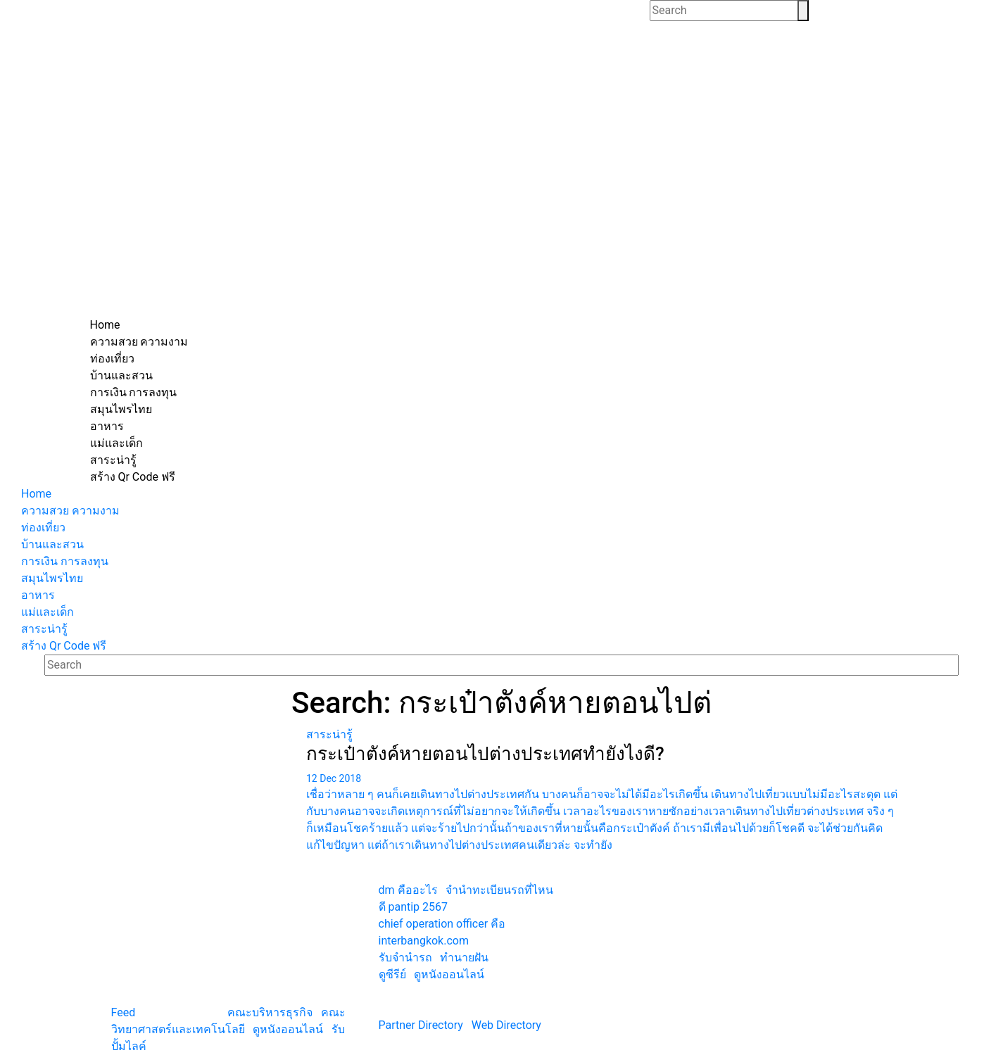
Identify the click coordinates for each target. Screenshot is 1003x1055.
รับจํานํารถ (405, 957)
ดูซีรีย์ (392, 974)
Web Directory (506, 1025)
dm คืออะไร (408, 890)
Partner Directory (421, 1025)
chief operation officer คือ (442, 923)
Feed (123, 1012)
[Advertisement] (502, 211)
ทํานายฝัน (464, 957)
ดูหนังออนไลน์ (288, 1029)
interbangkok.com (424, 940)
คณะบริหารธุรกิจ (270, 1012)
